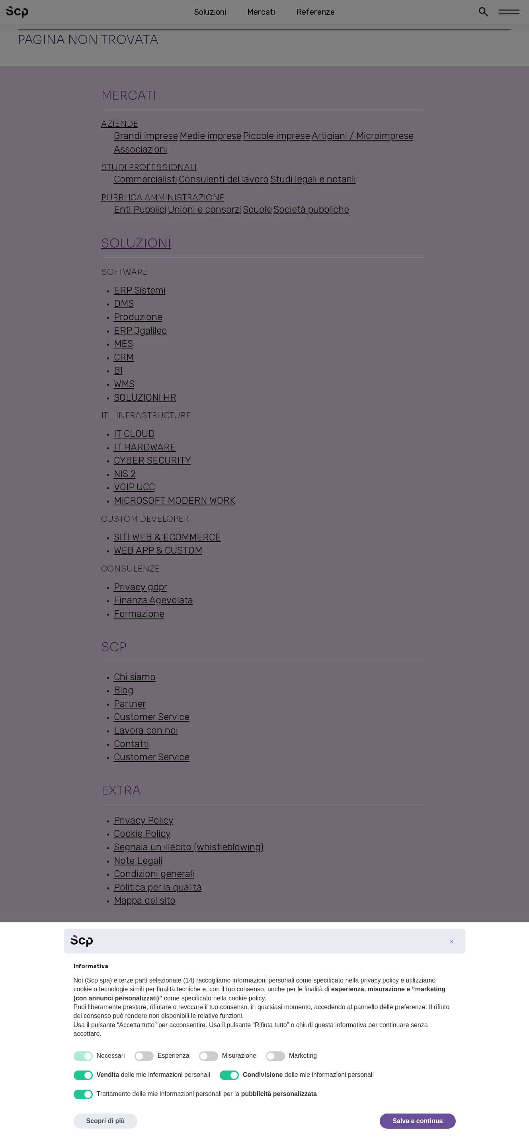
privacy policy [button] (380, 980)
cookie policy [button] (246, 998)
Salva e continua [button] (417, 1121)
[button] (451, 941)
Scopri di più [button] (105, 1121)
